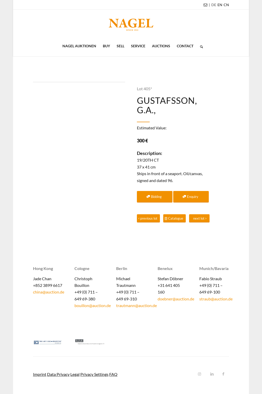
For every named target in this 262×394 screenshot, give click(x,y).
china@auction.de (48, 291)
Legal (75, 374)
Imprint (39, 374)
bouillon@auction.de (92, 305)
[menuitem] (213, 5)
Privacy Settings (94, 374)
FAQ (113, 374)
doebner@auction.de (176, 298)
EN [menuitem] (219, 5)
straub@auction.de (216, 298)
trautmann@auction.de (136, 305)
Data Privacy (58, 374)
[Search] (200, 46)
